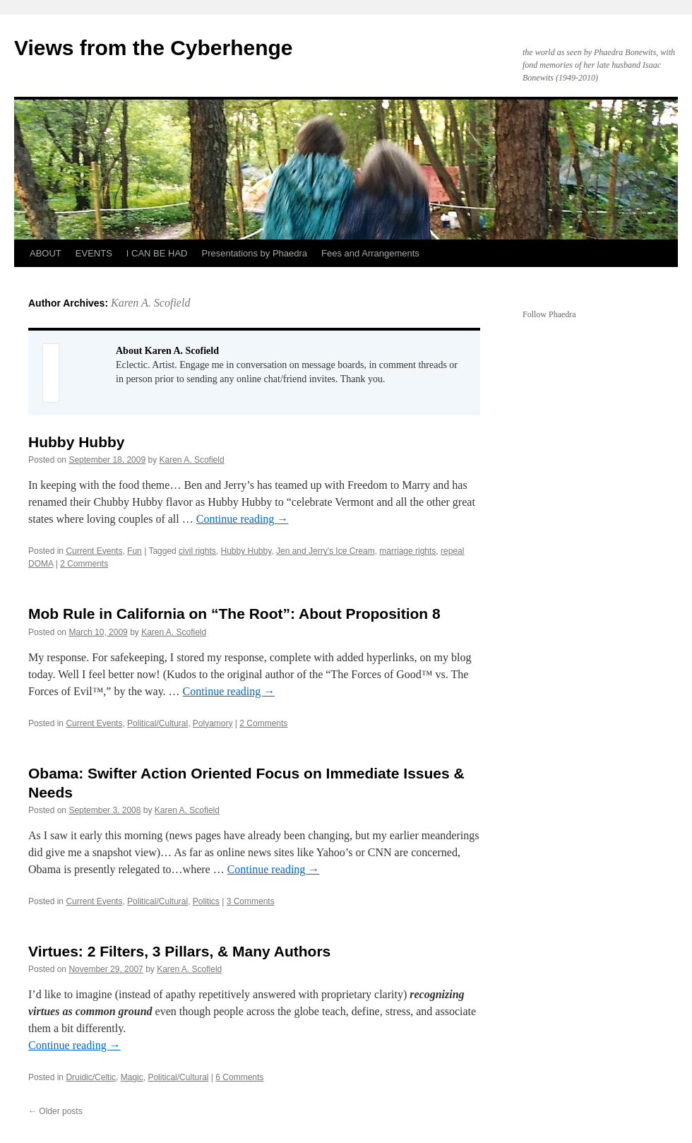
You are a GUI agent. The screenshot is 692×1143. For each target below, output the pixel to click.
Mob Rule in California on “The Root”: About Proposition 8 (234, 613)
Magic (132, 1077)
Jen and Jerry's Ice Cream (325, 551)
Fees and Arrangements (370, 253)
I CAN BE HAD (157, 253)
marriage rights (407, 551)
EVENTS (94, 253)
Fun (134, 551)
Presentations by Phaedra (255, 253)
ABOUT (45, 253)
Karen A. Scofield (150, 303)
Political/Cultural (157, 723)
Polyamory (213, 723)
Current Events (94, 551)
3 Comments (251, 901)
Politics (206, 901)
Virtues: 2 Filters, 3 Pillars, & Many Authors (179, 951)
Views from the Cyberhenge (153, 47)
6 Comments (239, 1077)
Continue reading (242, 519)
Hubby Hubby (76, 442)
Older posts (55, 1111)
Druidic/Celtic (91, 1077)
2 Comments (84, 564)
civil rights (197, 551)
